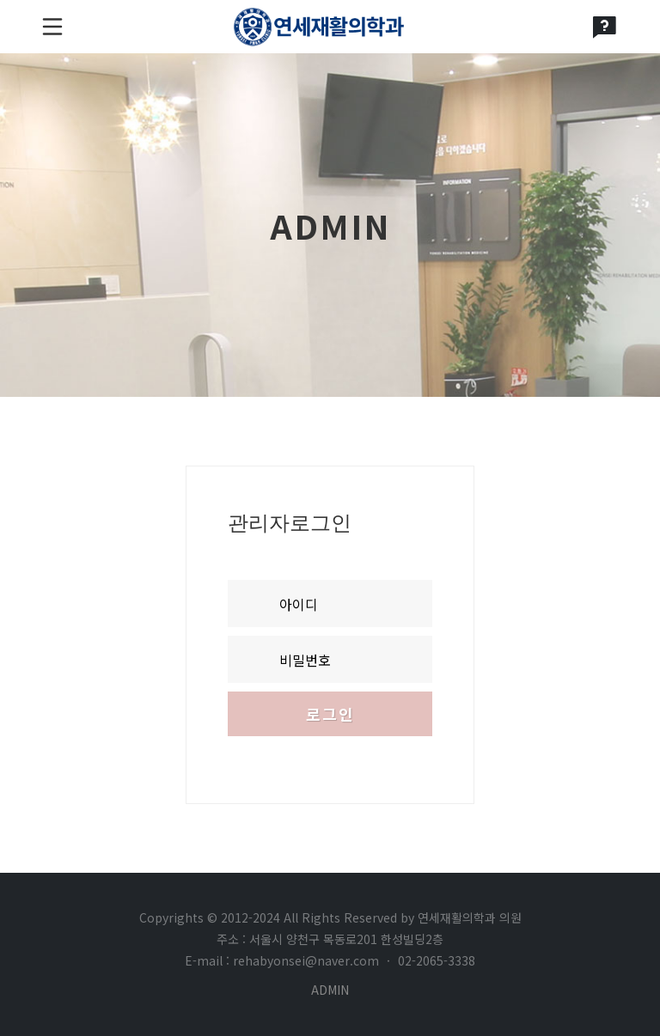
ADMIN (330, 989)
